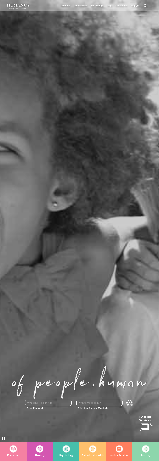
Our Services (80, 5)
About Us (65, 5)
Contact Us (121, 5)
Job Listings (97, 5)
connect (135, 5)
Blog (109, 5)
